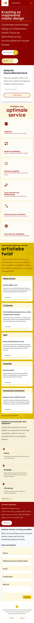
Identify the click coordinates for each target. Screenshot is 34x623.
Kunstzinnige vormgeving (14, 390)
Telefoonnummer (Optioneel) (15, 561)
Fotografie (7, 363)
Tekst (5, 335)
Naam (5, 553)
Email (5, 569)
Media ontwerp (9, 278)
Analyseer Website (17, 95)
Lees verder (8, 326)
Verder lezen (8, 297)
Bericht (6, 584)
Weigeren (22, 618)
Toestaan (11, 618)
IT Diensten (8, 305)
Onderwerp (8, 577)
